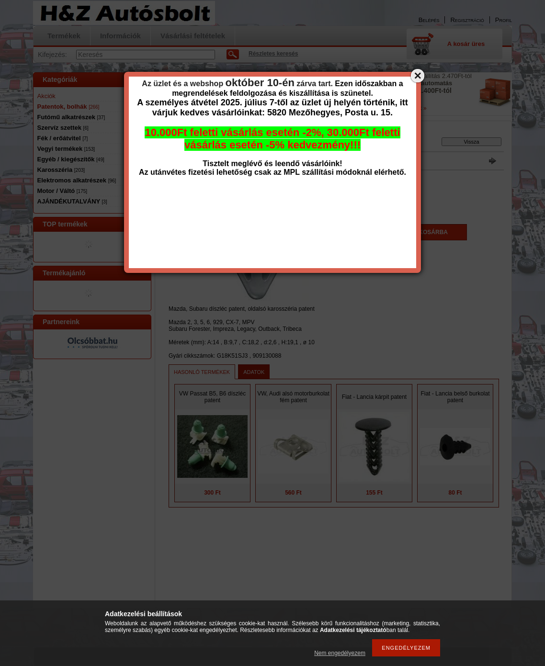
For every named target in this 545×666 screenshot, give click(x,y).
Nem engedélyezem (339, 653)
